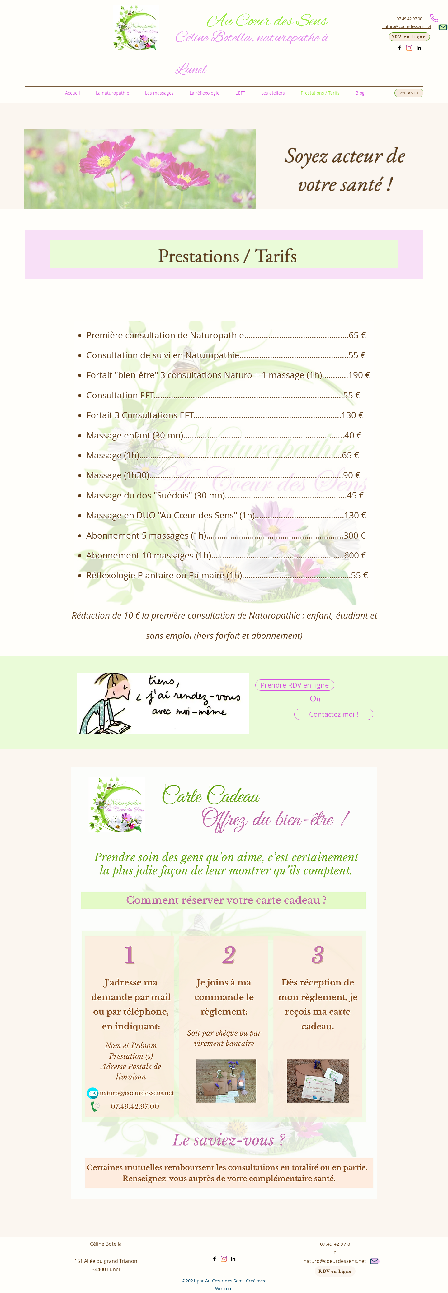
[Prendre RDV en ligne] (294, 685)
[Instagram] (409, 48)
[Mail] (443, 27)
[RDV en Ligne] (335, 1271)
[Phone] (434, 18)
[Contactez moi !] (333, 714)
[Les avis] (408, 93)
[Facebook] (399, 48)
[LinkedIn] (419, 48)
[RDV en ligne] (409, 36)
